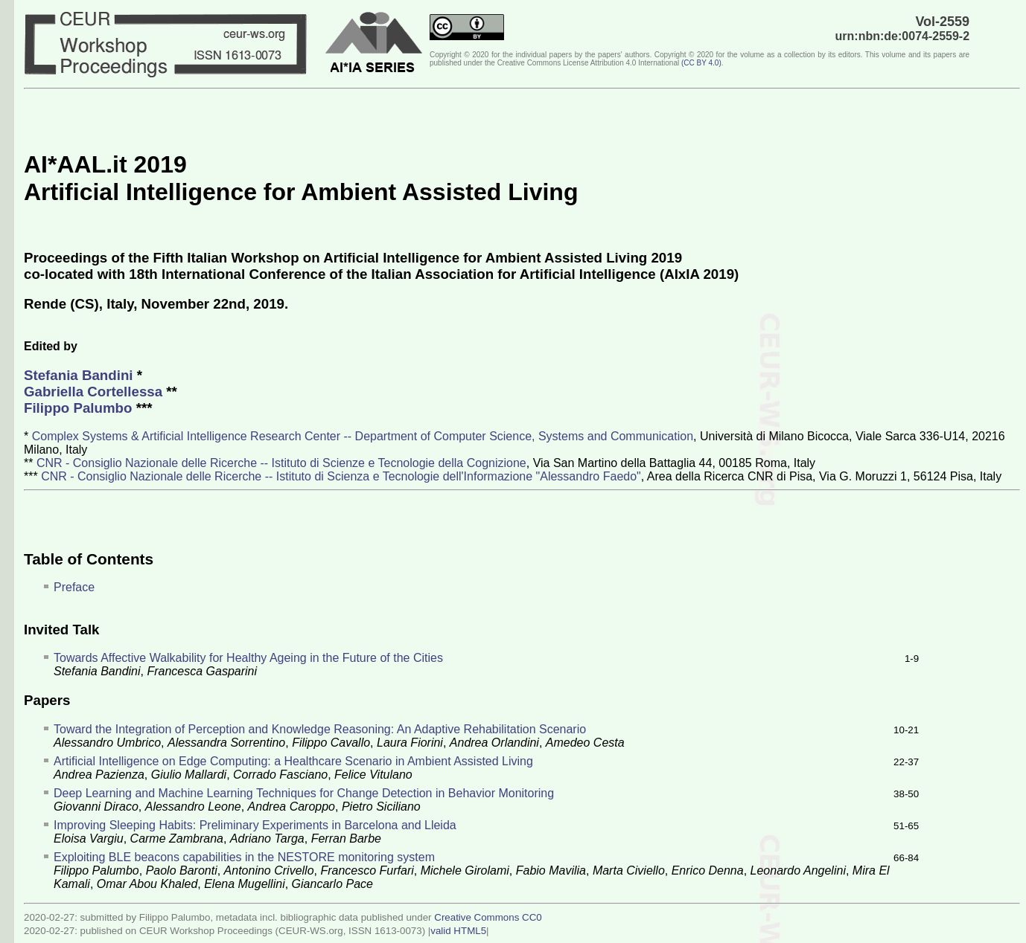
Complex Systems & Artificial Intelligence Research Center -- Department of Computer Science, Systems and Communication (362, 436)
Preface (74, 587)
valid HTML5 (458, 930)
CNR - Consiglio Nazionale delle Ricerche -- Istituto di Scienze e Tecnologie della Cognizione (281, 463)
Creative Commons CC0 (487, 917)
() (701, 63)
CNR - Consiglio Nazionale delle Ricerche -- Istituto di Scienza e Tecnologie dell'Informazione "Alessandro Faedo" (341, 476)
